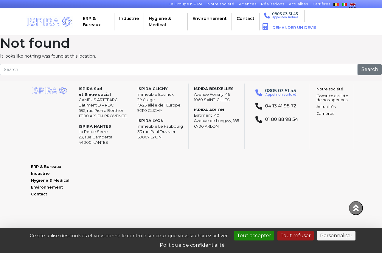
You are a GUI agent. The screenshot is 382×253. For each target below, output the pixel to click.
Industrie (129, 18)
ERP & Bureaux (92, 21)
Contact (245, 18)
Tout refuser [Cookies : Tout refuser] (295, 235)
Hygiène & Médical (160, 21)
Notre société (329, 89)
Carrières (325, 113)
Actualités (326, 106)
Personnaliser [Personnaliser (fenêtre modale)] (336, 235)
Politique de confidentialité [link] (192, 245)
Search (369, 69)
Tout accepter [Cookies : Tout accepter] (254, 235)
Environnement (209, 18)
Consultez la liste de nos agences (332, 98)
